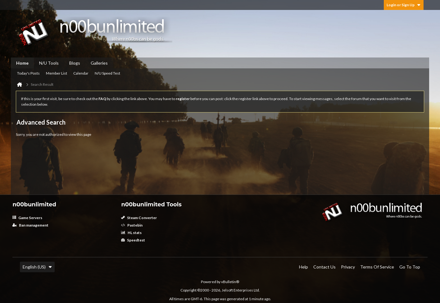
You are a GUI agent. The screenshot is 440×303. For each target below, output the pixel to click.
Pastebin (132, 225)
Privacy (348, 266)
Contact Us (324, 266)
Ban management (30, 225)
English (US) (37, 266)
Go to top (409, 266)
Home (22, 63)
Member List (56, 73)
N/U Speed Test (107, 73)
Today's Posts (28, 73)
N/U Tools (49, 63)
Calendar (80, 73)
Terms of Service (377, 266)
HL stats (131, 232)
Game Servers (27, 217)
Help (303, 266)
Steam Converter (139, 217)
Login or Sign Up (404, 4)
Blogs (74, 63)
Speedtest (133, 240)
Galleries (99, 63)
